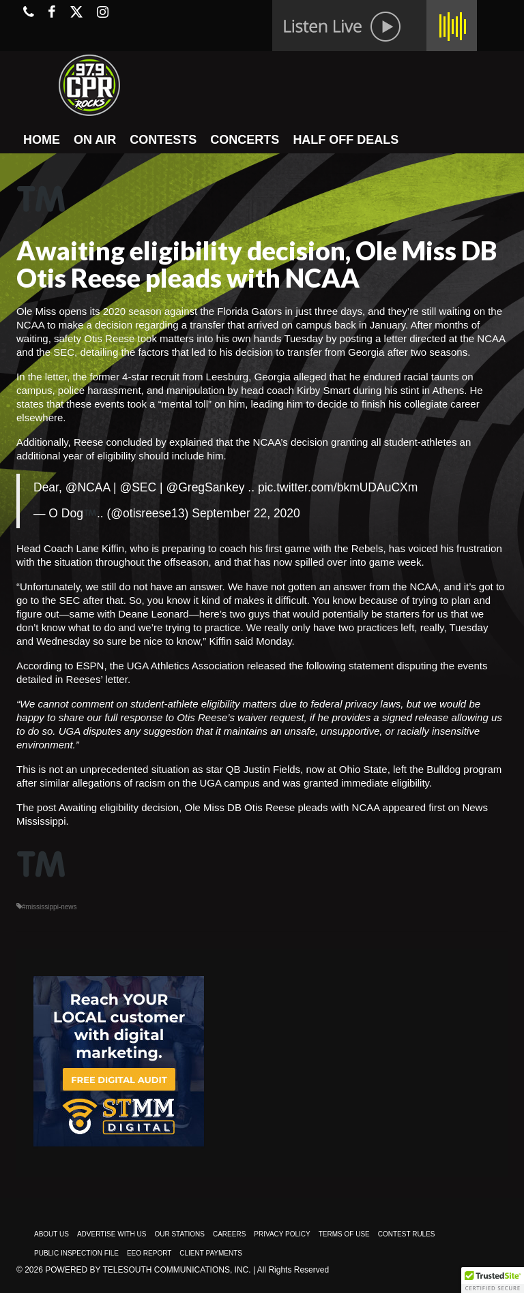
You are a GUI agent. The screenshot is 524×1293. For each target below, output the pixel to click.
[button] (492, 1280)
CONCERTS (244, 140)
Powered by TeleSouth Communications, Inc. (147, 1270)
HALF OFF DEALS (345, 140)
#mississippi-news (49, 907)
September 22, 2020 (246, 513)
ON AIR (95, 140)
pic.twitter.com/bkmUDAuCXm (338, 487)
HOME (41, 140)
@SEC (137, 487)
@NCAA (88, 487)
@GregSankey (205, 487)
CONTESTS (163, 140)
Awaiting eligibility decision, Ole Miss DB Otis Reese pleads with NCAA (219, 807)
